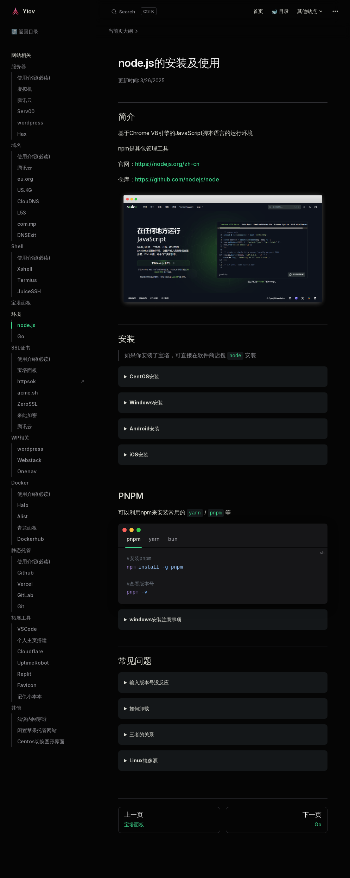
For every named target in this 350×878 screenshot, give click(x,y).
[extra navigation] (335, 11)
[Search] (133, 11)
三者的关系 (141, 734)
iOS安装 (138, 454)
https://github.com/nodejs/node (177, 179)
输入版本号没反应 (149, 682)
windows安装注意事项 (155, 619)
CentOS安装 (144, 376)
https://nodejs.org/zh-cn (167, 163)
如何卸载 (139, 708)
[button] (47, 55)
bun (173, 539)
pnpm (133, 539)
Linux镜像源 (143, 760)
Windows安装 (146, 402)
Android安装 (144, 428)
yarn (154, 539)
